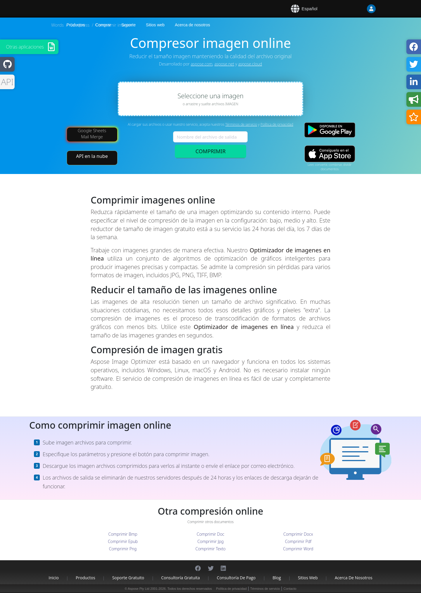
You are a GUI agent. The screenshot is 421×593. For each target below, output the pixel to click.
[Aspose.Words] (83, 8)
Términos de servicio (241, 124)
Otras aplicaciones (25, 47)
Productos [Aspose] (76, 25)
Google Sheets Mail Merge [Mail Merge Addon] (92, 133)
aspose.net (224, 64)
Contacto (290, 588)
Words (57, 25)
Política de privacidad (276, 124)
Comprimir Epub (123, 541)
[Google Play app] (330, 130)
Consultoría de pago (236, 577)
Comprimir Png (123, 548)
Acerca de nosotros (192, 25)
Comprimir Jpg (210, 541)
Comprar (103, 25)
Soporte (128, 25)
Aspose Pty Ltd (138, 588)
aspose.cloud (250, 64)
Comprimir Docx (298, 534)
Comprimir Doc (210, 534)
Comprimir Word (298, 548)
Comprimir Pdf (298, 541)
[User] (359, 8)
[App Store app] (329, 154)
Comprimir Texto (210, 548)
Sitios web (155, 25)
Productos (85, 577)
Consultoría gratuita (180, 577)
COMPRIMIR (210, 151)
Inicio (54, 577)
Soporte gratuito (128, 577)
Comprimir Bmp (122, 534)
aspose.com (201, 64)
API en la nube (92, 156)
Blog (276, 577)
